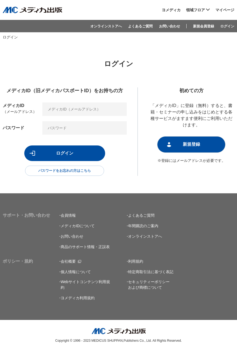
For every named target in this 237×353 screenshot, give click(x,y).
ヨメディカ (171, 10)
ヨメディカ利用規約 (78, 300)
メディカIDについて (78, 228)
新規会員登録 (203, 26)
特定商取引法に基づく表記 (150, 274)
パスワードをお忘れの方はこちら (64, 172)
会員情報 (68, 217)
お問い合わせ (169, 26)
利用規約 (135, 263)
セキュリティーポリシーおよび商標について (149, 287)
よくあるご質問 (140, 26)
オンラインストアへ (106, 26)
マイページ (224, 10)
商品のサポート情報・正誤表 (85, 249)
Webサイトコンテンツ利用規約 (85, 287)
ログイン (227, 26)
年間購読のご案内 (143, 228)
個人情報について (76, 274)
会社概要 (68, 263)
